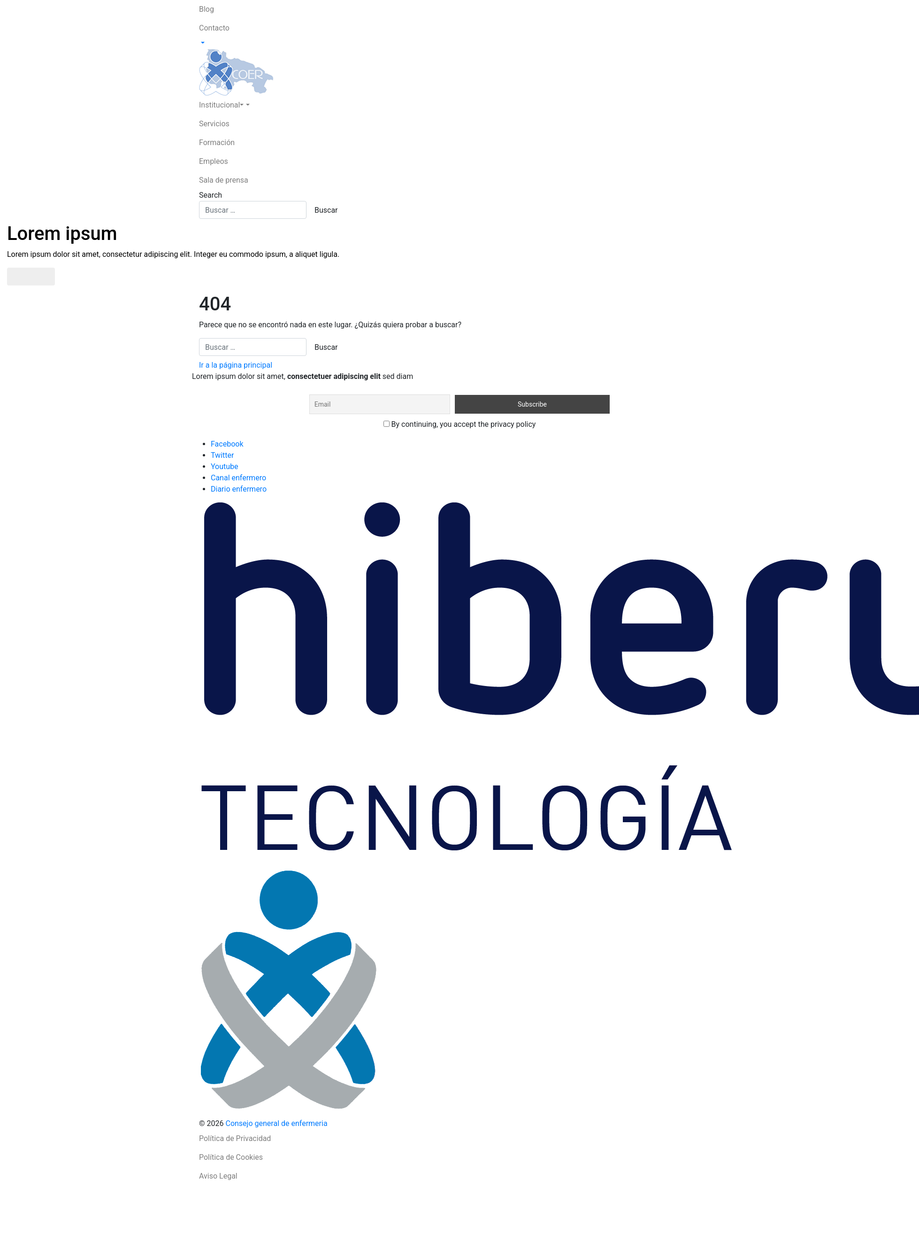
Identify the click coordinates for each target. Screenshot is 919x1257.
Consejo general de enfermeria (276, 1123)
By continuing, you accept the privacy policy (459, 424)
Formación (217, 142)
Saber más (31, 276)
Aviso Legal (218, 1176)
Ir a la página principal (235, 365)
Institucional (221, 104)
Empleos (213, 161)
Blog (206, 9)
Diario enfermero (239, 489)
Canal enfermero (238, 477)
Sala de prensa (223, 180)
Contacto (214, 27)
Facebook (227, 444)
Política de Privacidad (235, 1138)
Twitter (222, 455)
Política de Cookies (231, 1157)
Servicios (214, 123)
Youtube (224, 466)
